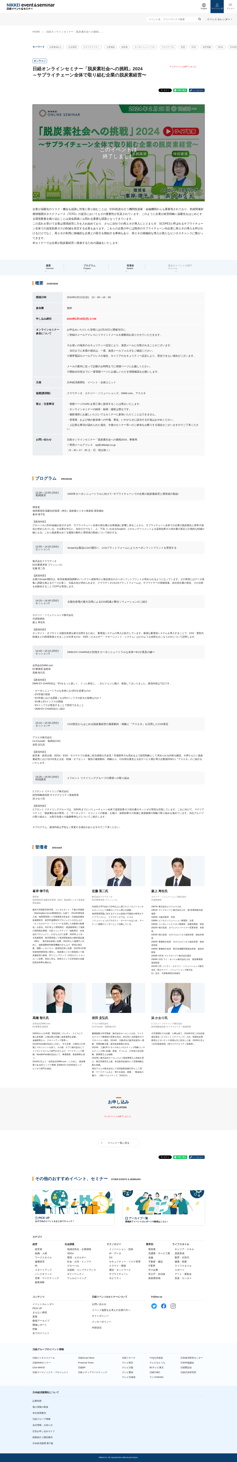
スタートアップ (43, 1269)
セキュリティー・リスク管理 (124, 1261)
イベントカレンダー (43, 1304)
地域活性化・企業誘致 (79, 1249)
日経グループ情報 (41, 1419)
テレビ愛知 (127, 1372)
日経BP (82, 1367)
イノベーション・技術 (121, 1249)
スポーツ (179, 1269)
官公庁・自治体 (156, 1274)
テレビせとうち (157, 1362)
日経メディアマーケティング (92, 1372)
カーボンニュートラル (144, 47)
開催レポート (40, 1324)
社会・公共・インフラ (79, 1261)
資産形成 (179, 1253)
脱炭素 (125, 47)
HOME (36, 31)
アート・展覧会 (183, 1274)
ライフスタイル (183, 1265)
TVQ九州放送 (156, 1358)
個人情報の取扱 (40, 1407)
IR (36, 1265)
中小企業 (153, 1269)
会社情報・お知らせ (43, 1425)
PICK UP (37, 1308)
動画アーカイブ (41, 1320)
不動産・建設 (155, 1261)
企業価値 (111, 47)
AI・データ (115, 1253)
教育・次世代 (182, 1257)
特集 (35, 1329)
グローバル (73, 1265)
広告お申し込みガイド (44, 1431)
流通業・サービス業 (159, 1253)
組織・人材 (41, 1253)
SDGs (220, 47)
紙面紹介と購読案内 (43, 1437)
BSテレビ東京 (157, 1367)
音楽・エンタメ (183, 1278)
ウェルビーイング (76, 1278)
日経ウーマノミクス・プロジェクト (50, 1372)
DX (110, 1257)
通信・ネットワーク (120, 1269)
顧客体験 (40, 1282)
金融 (150, 1257)
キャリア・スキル (184, 1249)
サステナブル (168, 47)
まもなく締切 (40, 1312)
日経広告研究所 (188, 1372)
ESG (194, 47)
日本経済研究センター (192, 1358)
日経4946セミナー (42, 1362)
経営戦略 (207, 47)
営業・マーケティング (47, 1278)
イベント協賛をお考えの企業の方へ (111, 1310)
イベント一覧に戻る (118, 1142)
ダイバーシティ (75, 1274)
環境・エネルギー (76, 1257)
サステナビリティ (91, 47)
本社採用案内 (39, 1413)
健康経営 (40, 1261)
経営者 (38, 1249)
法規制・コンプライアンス (81, 1269)
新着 (35, 1316)
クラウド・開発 (117, 1265)
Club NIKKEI (39, 1367)
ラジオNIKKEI (157, 1377)
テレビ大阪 (127, 1367)
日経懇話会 (186, 1367)
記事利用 (37, 1401)
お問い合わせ (99, 1304)
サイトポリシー (100, 1315)
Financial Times (86, 1362)
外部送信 (97, 1327)
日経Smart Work (86, 1358)
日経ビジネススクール (44, 1358)
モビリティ (115, 1278)
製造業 (152, 1249)
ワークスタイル (43, 1257)
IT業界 (151, 1265)
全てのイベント (41, 1333)
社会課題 (72, 47)
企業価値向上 (55, 47)
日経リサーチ (128, 1358)
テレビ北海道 (128, 1377)
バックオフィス (43, 1274)
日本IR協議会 (187, 1362)
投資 (183, 47)
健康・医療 (181, 1261)
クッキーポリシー (101, 1321)
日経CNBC (155, 1372)
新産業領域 (154, 1278)
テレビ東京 (127, 1362)
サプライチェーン (118, 1274)
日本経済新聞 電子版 (43, 1443)
